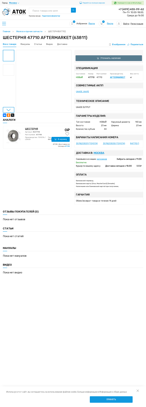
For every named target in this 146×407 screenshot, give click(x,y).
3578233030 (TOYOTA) (114, 143)
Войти (126, 24)
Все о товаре (9, 44)
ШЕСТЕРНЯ (31, 128)
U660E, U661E (82, 91)
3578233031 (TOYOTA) (87, 143)
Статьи (38, 44)
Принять (111, 399)
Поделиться (135, 44)
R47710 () (134, 143)
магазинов (102, 159)
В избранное (118, 44)
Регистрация (137, 24)
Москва (99, 152)
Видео (49, 44)
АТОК (67, 146)
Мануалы (25, 44)
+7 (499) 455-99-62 (131, 9)
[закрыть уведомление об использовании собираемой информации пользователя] (138, 391)
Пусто (92, 23)
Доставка (62, 44)
